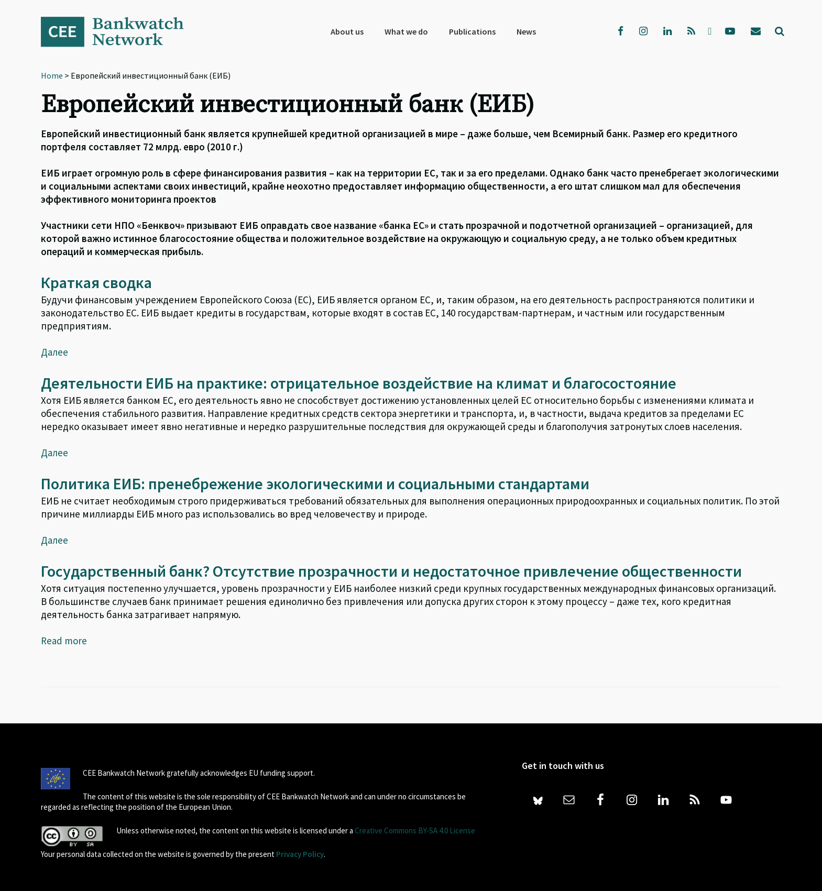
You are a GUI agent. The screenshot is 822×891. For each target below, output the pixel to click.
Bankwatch (119, 31)
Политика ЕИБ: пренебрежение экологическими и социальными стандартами (315, 483)
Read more (64, 640)
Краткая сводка (96, 282)
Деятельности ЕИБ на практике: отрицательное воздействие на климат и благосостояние (358, 383)
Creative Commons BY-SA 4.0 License (415, 830)
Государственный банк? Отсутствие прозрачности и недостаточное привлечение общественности (391, 571)
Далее (54, 352)
